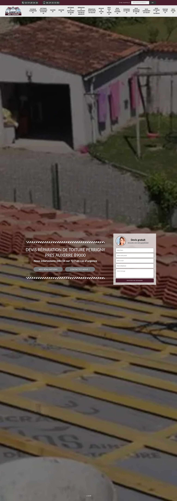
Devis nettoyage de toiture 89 (156, 11)
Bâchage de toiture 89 (101, 11)
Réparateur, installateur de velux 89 (92, 11)
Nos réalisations (48, 269)
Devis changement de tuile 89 (146, 11)
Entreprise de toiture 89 (127, 11)
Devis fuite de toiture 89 (109, 11)
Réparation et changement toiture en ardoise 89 (81, 11)
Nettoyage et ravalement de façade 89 (70, 11)
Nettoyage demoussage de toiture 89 (43, 11)
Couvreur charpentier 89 (33, 11)
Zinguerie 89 (61, 10)
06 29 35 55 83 (51, 2)
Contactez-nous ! (80, 269)
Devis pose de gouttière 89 (117, 11)
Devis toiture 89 (173, 11)
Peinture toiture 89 (165, 11)
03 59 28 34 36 (30, 2)
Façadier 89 (52, 10)
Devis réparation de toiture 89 (136, 11)
